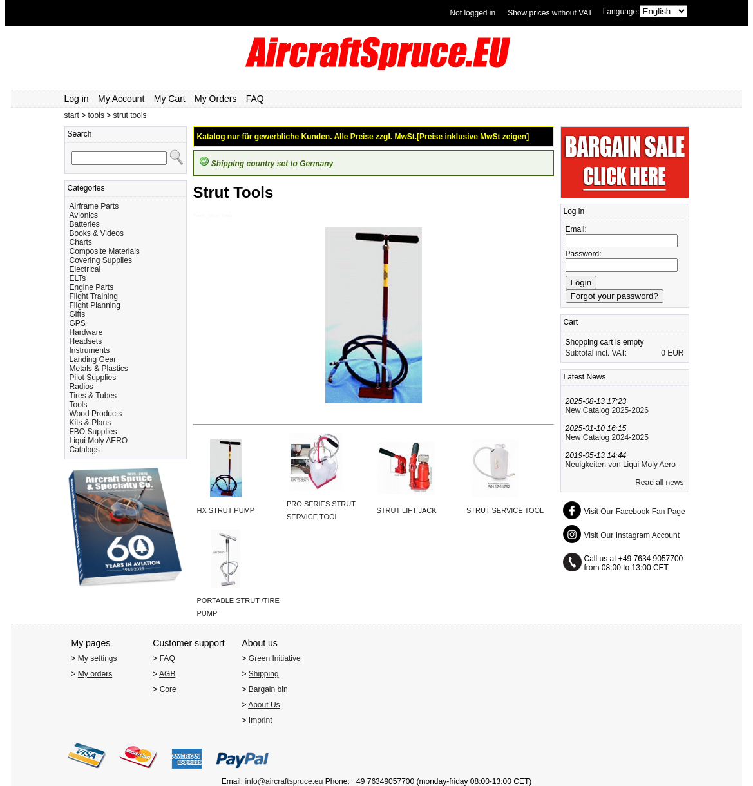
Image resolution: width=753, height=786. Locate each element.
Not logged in (472, 12)
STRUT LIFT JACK (407, 510)
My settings (97, 658)
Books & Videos (97, 233)
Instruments (90, 350)
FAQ (255, 98)
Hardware (86, 332)
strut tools (130, 115)
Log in (76, 98)
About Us (264, 704)
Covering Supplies (101, 260)
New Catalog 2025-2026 (607, 410)
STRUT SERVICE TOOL (505, 510)
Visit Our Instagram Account (632, 535)
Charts (81, 242)
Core (168, 689)
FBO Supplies (93, 431)
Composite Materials (105, 251)
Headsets (86, 341)
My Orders (215, 98)
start (71, 115)
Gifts (78, 314)
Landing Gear (93, 359)
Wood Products (96, 413)
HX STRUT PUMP (226, 510)
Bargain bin (268, 689)
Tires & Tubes (93, 395)
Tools (79, 404)
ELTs (78, 278)
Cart (571, 322)
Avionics (84, 215)
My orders (95, 673)
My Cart (170, 98)
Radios (81, 386)
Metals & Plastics (99, 368)
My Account (121, 98)
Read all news (659, 482)
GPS (78, 323)
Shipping (264, 673)
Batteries (85, 224)
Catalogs (85, 449)
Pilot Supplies (93, 377)
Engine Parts (92, 287)
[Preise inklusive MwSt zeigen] (473, 136)
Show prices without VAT (550, 12)
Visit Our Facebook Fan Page (634, 511)
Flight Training (94, 296)
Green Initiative (275, 658)
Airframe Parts (94, 206)
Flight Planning (95, 305)
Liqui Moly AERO (99, 440)
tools (96, 115)
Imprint (260, 720)
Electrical (85, 269)
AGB (167, 673)
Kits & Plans (90, 422)
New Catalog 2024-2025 (607, 437)
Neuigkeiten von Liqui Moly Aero (621, 464)
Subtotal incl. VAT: (596, 353)
